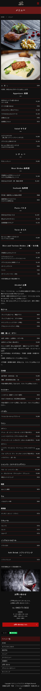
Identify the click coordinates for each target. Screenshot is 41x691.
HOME (2, 17)
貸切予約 (4, 650)
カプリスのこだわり (8, 646)
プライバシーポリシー (8, 668)
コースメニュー (6, 657)
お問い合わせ (6, 664)
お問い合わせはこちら (20, 624)
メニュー (4, 654)
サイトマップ (6, 672)
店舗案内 (4, 661)
